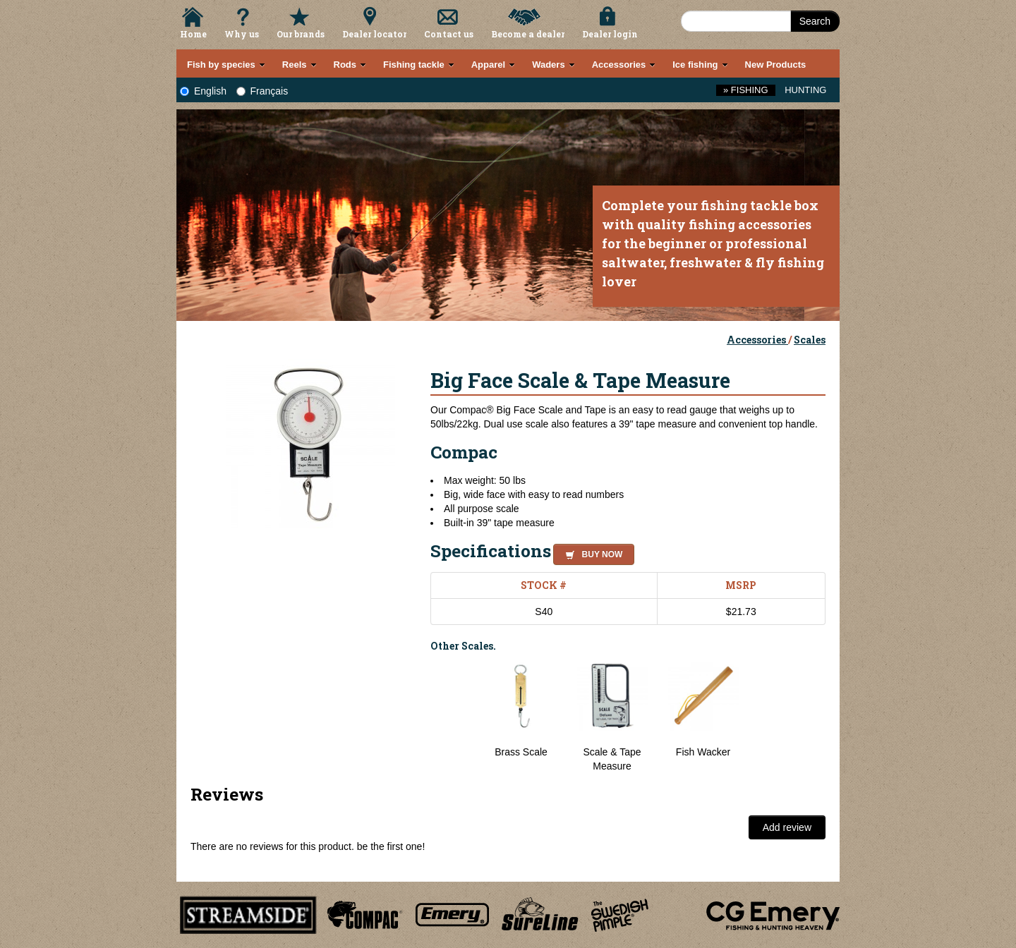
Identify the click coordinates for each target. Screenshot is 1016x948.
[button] (591, 552)
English (203, 91)
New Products (775, 64)
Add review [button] (787, 827)
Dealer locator (374, 34)
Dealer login (610, 34)
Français (262, 91)
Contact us (448, 34)
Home (193, 34)
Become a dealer (527, 34)
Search (814, 21)
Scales (810, 339)
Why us (241, 34)
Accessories (757, 339)
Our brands (301, 34)
